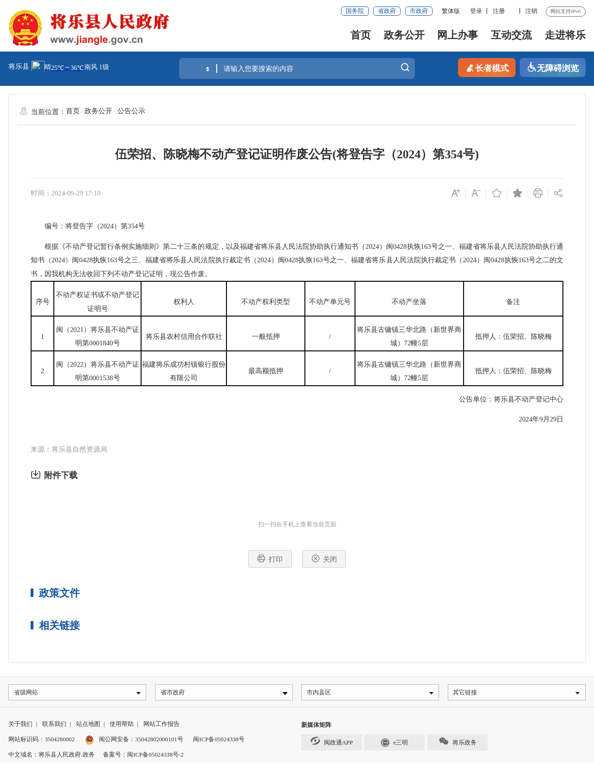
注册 (499, 10)
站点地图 (88, 725)
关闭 (324, 558)
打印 (270, 558)
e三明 (394, 743)
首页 (360, 35)
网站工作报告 (161, 725)
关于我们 (20, 725)
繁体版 (451, 10)
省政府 (387, 10)
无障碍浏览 (553, 67)
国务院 (355, 10)
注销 (531, 10)
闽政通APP (331, 742)
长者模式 (487, 67)
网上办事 (457, 35)
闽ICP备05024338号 (219, 741)
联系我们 (54, 725)
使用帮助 (122, 725)
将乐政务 (457, 743)
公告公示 (131, 111)
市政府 (419, 10)
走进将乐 (565, 35)
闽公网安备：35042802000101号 (141, 741)
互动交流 (511, 35)
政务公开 (404, 35)
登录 (476, 10)
